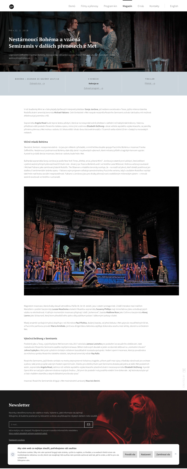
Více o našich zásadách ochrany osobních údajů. (28, 433)
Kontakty (154, 6)
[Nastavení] (146, 454)
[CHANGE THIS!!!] (175, 454)
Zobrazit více (35, 83)
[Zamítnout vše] (163, 454)
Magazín (127, 6)
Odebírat (65, 424)
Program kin (110, 6)
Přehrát (148, 83)
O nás (141, 6)
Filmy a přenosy (89, 6)
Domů (72, 6)
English (174, 6)
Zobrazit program (91, 88)
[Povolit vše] (130, 454)
